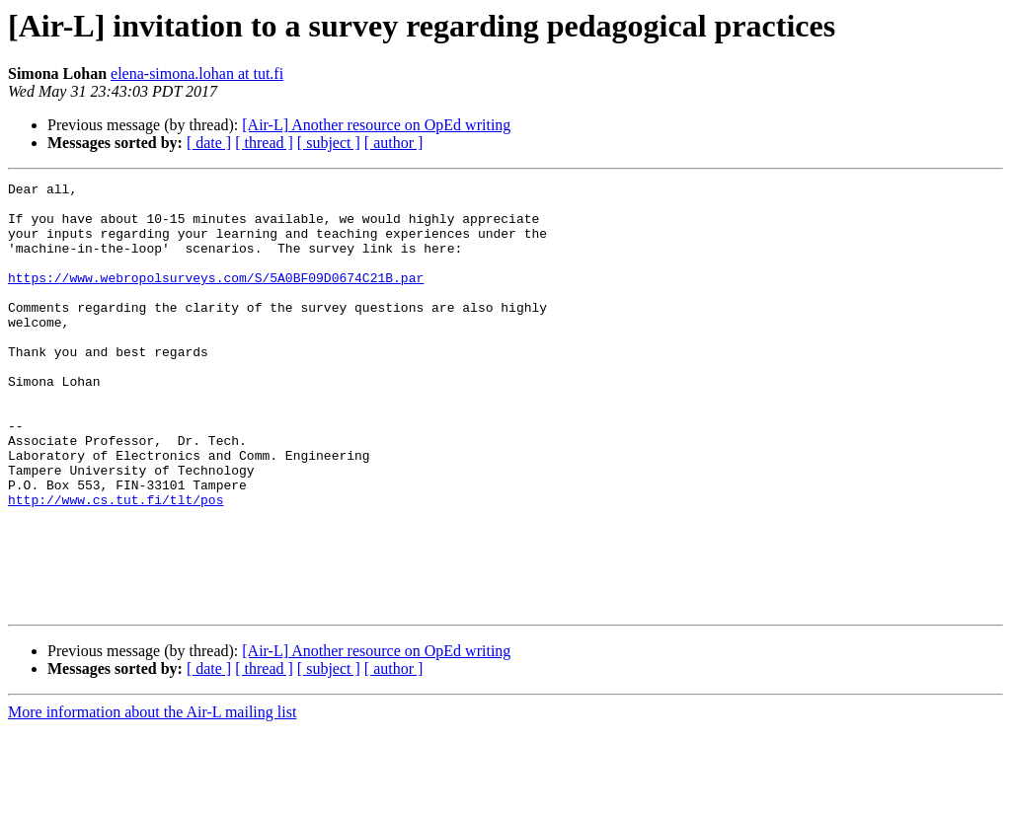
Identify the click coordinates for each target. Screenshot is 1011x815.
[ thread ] (264, 142)
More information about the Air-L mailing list (152, 797)
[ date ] (209, 142)
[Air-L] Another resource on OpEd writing (376, 124)
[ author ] (394, 142)
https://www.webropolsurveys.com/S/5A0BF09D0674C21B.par (216, 298)
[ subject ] (328, 142)
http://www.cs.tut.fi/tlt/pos (115, 564)
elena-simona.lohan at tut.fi (197, 73)
